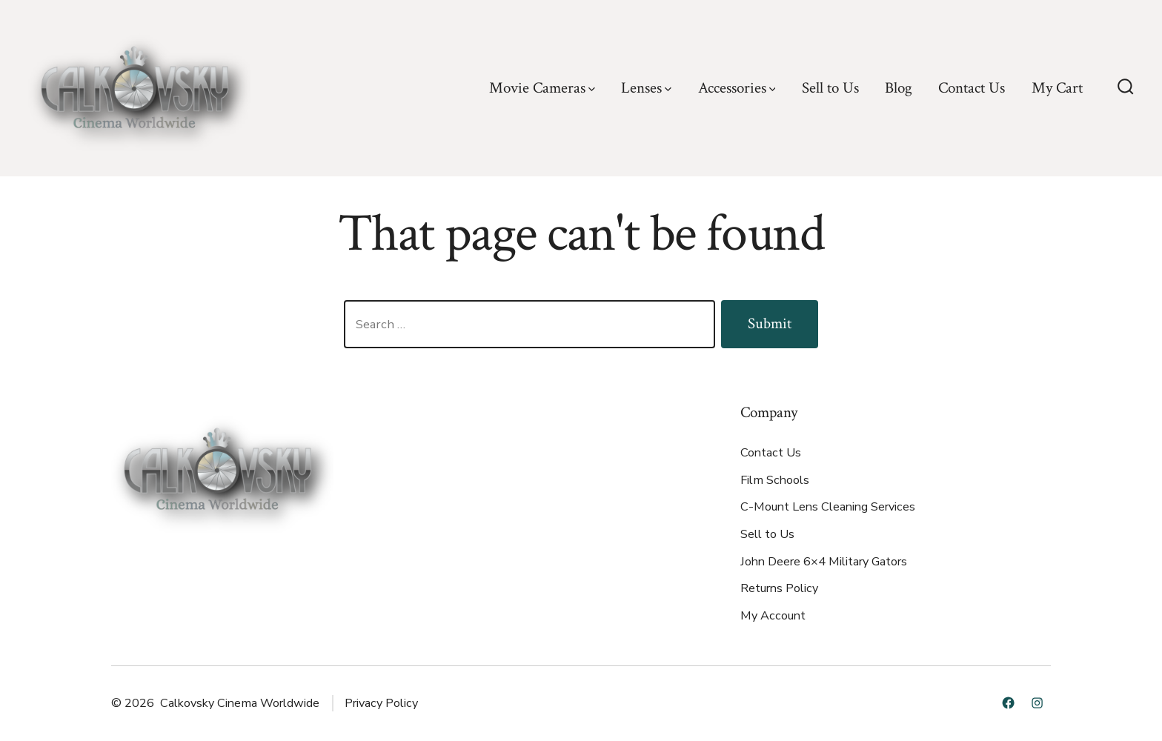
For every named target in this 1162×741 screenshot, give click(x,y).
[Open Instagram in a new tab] (1037, 703)
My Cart (1057, 88)
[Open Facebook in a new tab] (1008, 703)
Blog (898, 88)
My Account (773, 616)
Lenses (646, 88)
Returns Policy (779, 588)
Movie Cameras (542, 88)
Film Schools (774, 480)
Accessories (737, 88)
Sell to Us (830, 88)
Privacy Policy (381, 703)
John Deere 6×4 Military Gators (823, 562)
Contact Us (971, 88)
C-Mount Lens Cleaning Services (827, 507)
